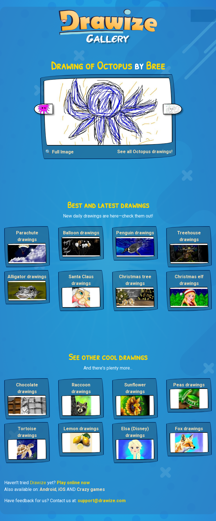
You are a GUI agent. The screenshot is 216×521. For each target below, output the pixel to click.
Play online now (73, 482)
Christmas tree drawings (135, 280)
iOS (62, 489)
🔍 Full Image (59, 152)
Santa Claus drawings (81, 280)
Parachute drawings (27, 236)
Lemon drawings (81, 428)
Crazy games (91, 489)
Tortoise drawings (27, 432)
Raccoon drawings (81, 388)
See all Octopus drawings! (144, 151)
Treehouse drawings (189, 236)
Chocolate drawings (27, 388)
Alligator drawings (27, 276)
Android (48, 489)
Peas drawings (189, 385)
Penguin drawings (135, 232)
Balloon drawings (81, 232)
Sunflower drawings (135, 388)
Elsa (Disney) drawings (135, 432)
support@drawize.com (102, 500)
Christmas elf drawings (189, 280)
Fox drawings (189, 428)
